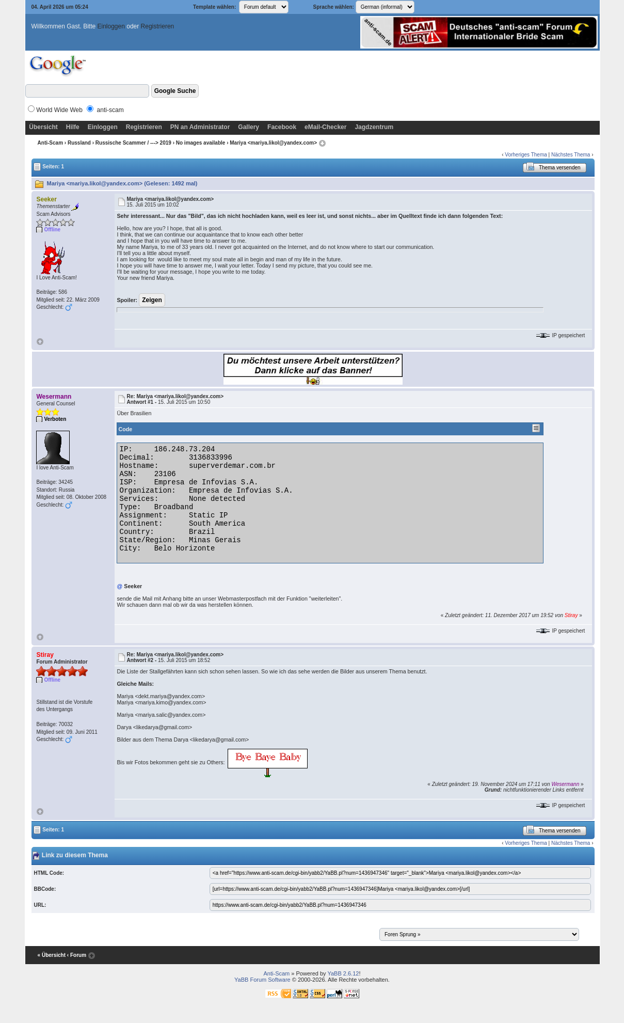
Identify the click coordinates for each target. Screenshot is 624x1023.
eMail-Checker (325, 127)
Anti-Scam (50, 143)
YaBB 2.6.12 (343, 973)
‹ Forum (76, 955)
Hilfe (72, 127)
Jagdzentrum (374, 127)
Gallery (248, 127)
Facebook (281, 127)
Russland (79, 143)
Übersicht (43, 127)
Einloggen (111, 26)
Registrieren (157, 26)
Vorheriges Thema (526, 155)
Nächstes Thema (570, 155)
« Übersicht (52, 955)
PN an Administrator (200, 127)
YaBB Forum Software (262, 980)
